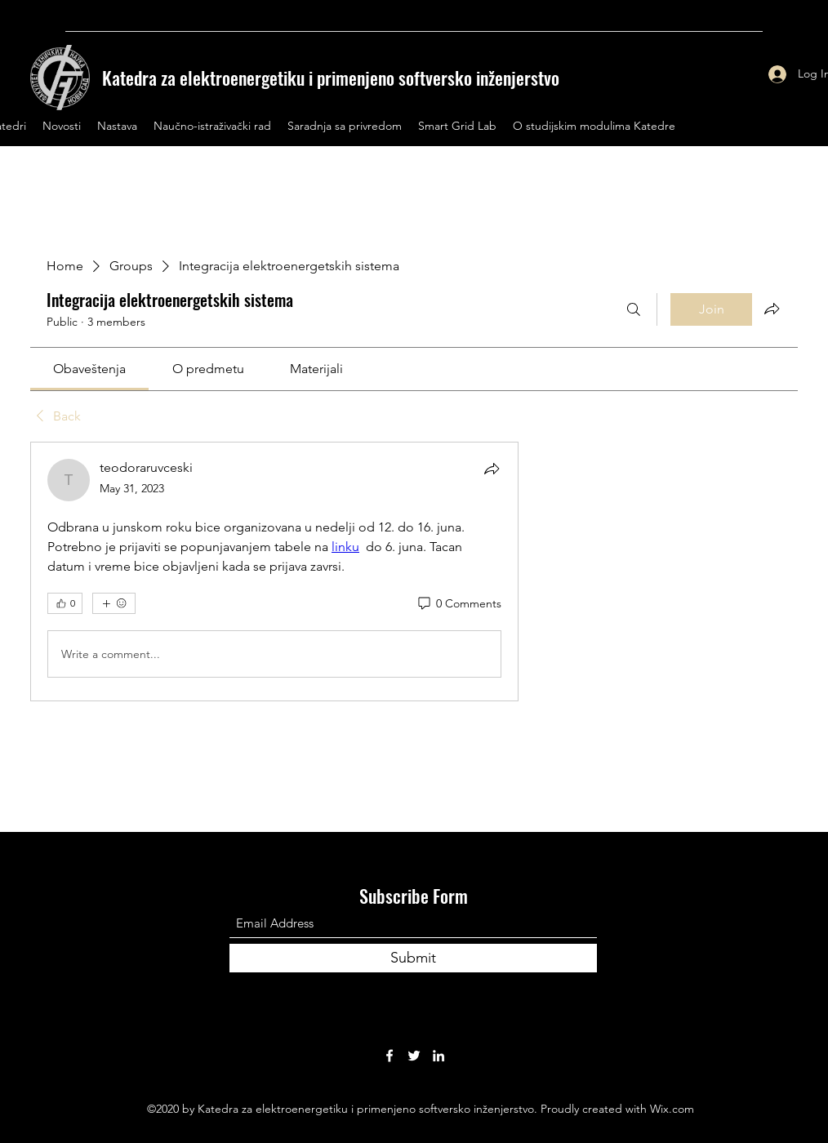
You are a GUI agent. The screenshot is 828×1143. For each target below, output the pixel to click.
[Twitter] (414, 1055)
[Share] (491, 468)
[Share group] (771, 308)
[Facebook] (389, 1055)
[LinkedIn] (438, 1055)
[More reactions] (114, 603)
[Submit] (413, 958)
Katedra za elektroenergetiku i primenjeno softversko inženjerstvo (330, 77)
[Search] (633, 309)
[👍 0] (64, 603)
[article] (274, 571)
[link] (89, 368)
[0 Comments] (458, 604)
